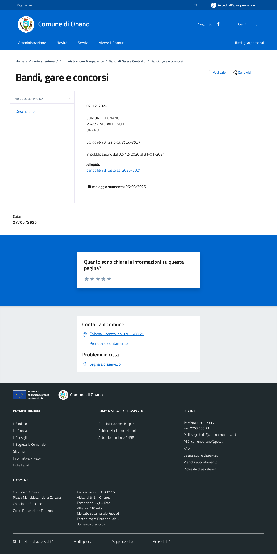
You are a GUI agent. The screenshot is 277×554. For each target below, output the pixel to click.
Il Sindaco (20, 423)
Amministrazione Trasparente (82, 61)
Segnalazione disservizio (201, 455)
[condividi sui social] (241, 72)
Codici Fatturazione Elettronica (35, 510)
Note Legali (21, 465)
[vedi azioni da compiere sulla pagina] (217, 72)
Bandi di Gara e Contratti (127, 61)
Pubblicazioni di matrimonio (117, 430)
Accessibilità (162, 541)
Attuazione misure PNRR (116, 437)
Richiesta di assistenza (200, 469)
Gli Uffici (19, 451)
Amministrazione (42, 61)
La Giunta (20, 430)
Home (20, 61)
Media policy (82, 541)
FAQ (187, 448)
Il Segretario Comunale (29, 444)
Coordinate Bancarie (27, 503)
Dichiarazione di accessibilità (33, 541)
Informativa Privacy (27, 458)
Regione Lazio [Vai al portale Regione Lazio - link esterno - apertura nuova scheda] (25, 5)
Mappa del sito (122, 541)
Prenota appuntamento (200, 462)
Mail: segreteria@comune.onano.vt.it (210, 434)
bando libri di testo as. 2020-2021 (113, 170)
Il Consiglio (20, 437)
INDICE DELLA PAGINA (42, 98)
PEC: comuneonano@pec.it (203, 441)
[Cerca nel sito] (255, 24)
